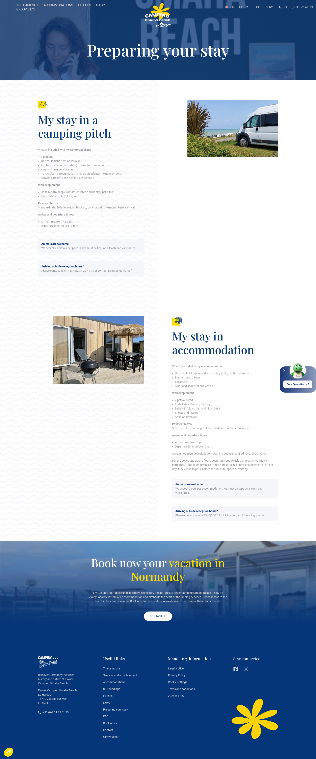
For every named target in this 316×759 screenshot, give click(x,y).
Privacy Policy (176, 675)
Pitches (107, 695)
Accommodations (114, 682)
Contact (108, 730)
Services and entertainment (120, 675)
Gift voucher (110, 736)
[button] (6, 7)
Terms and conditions (181, 689)
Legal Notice (176, 668)
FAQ (105, 716)
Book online (110, 723)
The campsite (111, 668)
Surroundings (111, 689)
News (106, 702)
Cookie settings (177, 682)
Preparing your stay (115, 709)
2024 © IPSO (176, 695)
